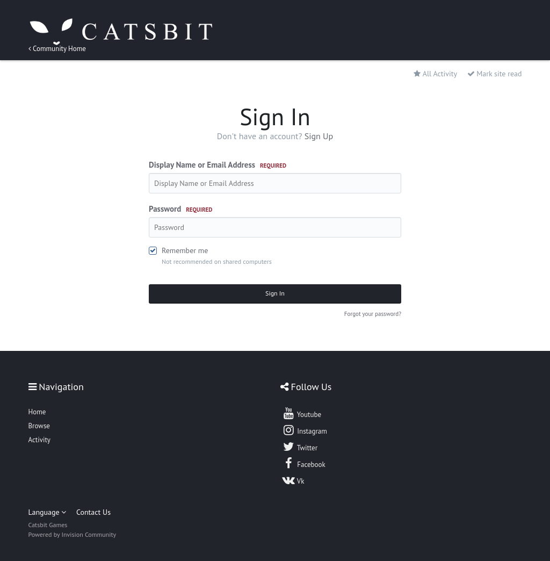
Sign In (275, 293)
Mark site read (494, 73)
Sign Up (319, 136)
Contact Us (93, 512)
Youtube (301, 413)
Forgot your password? (372, 314)
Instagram (304, 430)
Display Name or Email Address (217, 165)
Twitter (299, 446)
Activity (39, 439)
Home (37, 411)
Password (180, 209)
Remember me (185, 250)
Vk (293, 480)
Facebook (303, 463)
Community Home (57, 48)
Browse (39, 425)
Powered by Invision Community (72, 534)
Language (47, 512)
